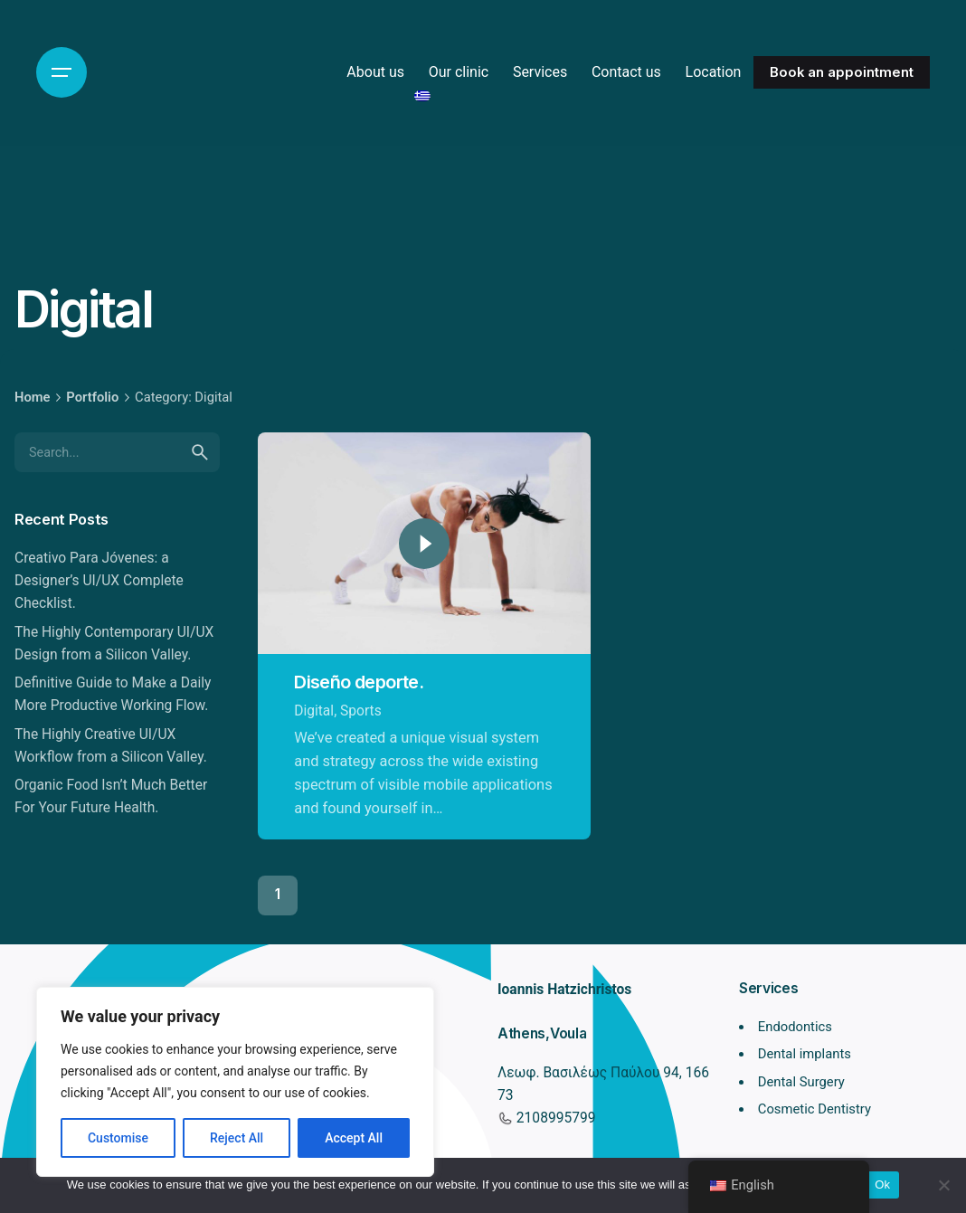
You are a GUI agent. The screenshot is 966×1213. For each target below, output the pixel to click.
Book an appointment (842, 72)
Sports (361, 711)
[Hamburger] (61, 72)
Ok (882, 1184)
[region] (235, 1082)
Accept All (354, 1138)
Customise (118, 1138)
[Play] (424, 543)
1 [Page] (277, 894)
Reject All (236, 1138)
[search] (200, 452)
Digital (314, 711)
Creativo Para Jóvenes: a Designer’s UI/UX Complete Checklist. (99, 580)
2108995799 (554, 1118)
